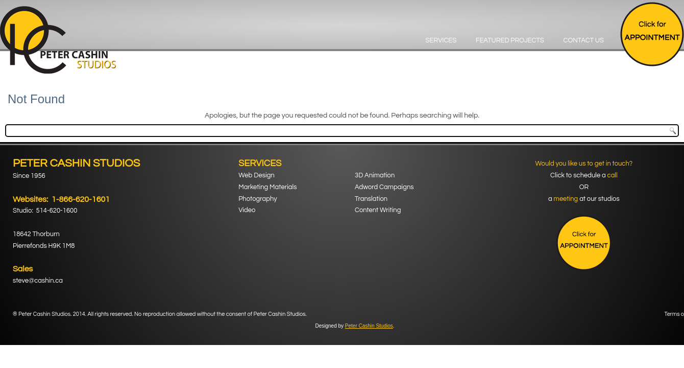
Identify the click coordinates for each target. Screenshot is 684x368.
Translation (371, 198)
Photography (257, 198)
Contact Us (583, 40)
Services (441, 40)
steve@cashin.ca (38, 280)
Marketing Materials (267, 187)
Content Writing (378, 210)
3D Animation (375, 175)
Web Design (256, 175)
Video (246, 210)
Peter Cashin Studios (369, 326)
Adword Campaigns (384, 187)
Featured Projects (510, 40)
